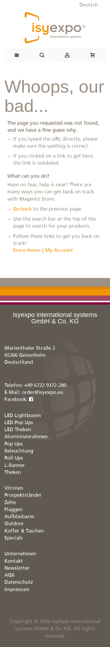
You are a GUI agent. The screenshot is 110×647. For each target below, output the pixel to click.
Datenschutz (18, 582)
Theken (12, 472)
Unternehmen (20, 554)
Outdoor (14, 523)
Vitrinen (13, 488)
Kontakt (13, 561)
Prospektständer (23, 495)
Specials (13, 538)
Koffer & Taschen (24, 531)
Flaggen (13, 509)
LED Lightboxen (22, 415)
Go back (22, 209)
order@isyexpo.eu (42, 392)
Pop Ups (13, 444)
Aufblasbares (19, 516)
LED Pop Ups (18, 422)
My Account (59, 250)
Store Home (26, 250)
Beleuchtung (18, 451)
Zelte (10, 502)
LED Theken (17, 429)
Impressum (16, 589)
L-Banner (14, 465)
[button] (91, 5)
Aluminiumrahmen (26, 436)
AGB (9, 575)
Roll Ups (13, 458)
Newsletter (17, 568)
